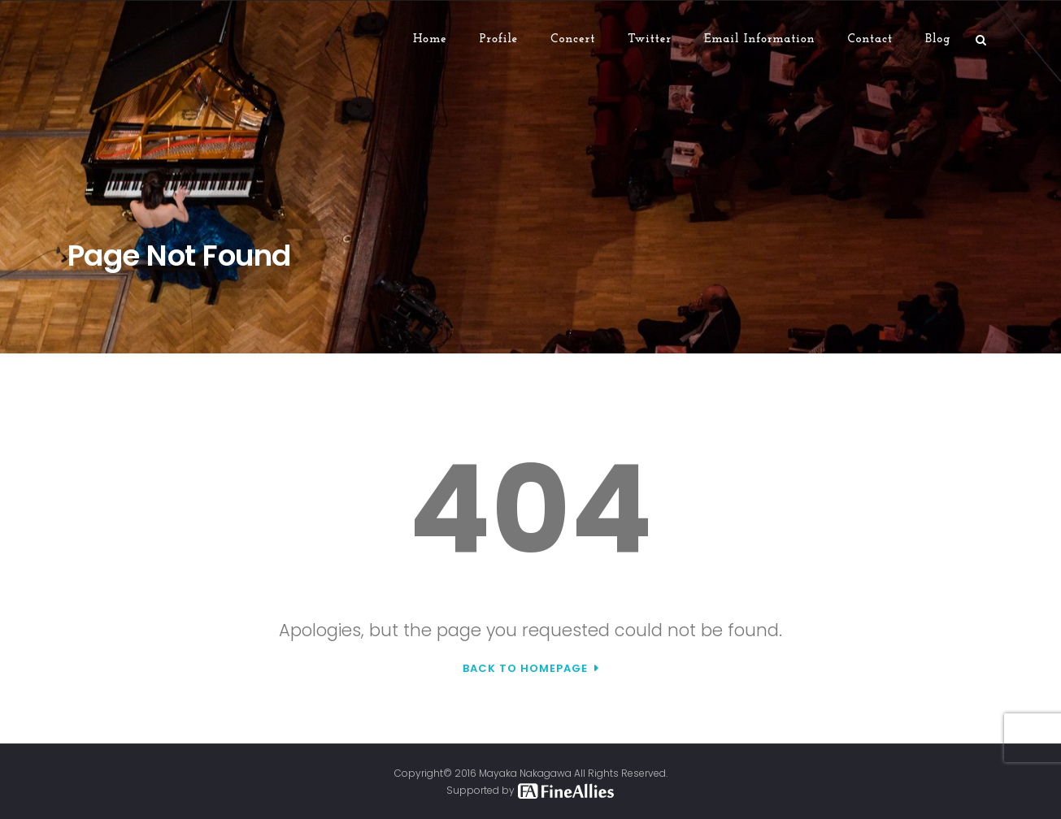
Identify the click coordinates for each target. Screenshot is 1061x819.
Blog (938, 39)
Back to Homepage (525, 668)
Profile (499, 39)
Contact (870, 39)
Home (430, 39)
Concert (572, 39)
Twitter (650, 39)
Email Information (759, 39)
